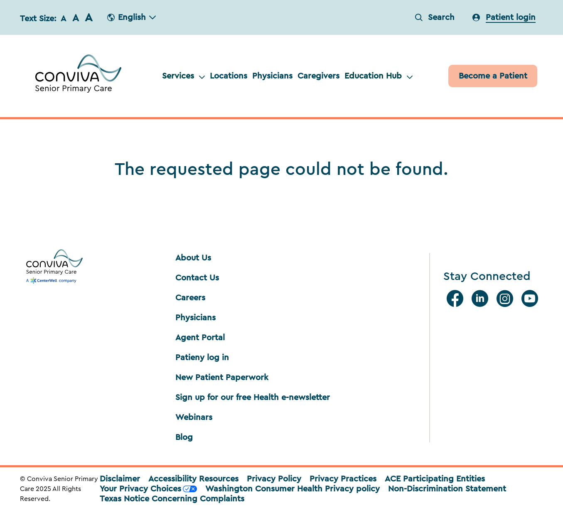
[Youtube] (531, 298)
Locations (228, 76)
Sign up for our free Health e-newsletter (252, 397)
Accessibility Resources (193, 479)
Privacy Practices (343, 479)
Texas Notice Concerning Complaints (172, 499)
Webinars (193, 417)
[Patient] (492, 76)
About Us (193, 258)
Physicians (272, 76)
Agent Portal (200, 338)
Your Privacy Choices (148, 489)
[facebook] (456, 298)
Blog (184, 437)
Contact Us (197, 278)
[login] (504, 17)
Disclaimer (120, 479)
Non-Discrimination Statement (447, 489)
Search (435, 17)
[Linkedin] (481, 298)
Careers (190, 298)
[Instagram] (506, 298)
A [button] (63, 19)
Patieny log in (202, 357)
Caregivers (318, 76)
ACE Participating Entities (435, 479)
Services (183, 76)
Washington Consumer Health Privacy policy (292, 489)
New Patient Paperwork (221, 377)
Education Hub (378, 76)
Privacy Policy (274, 479)
